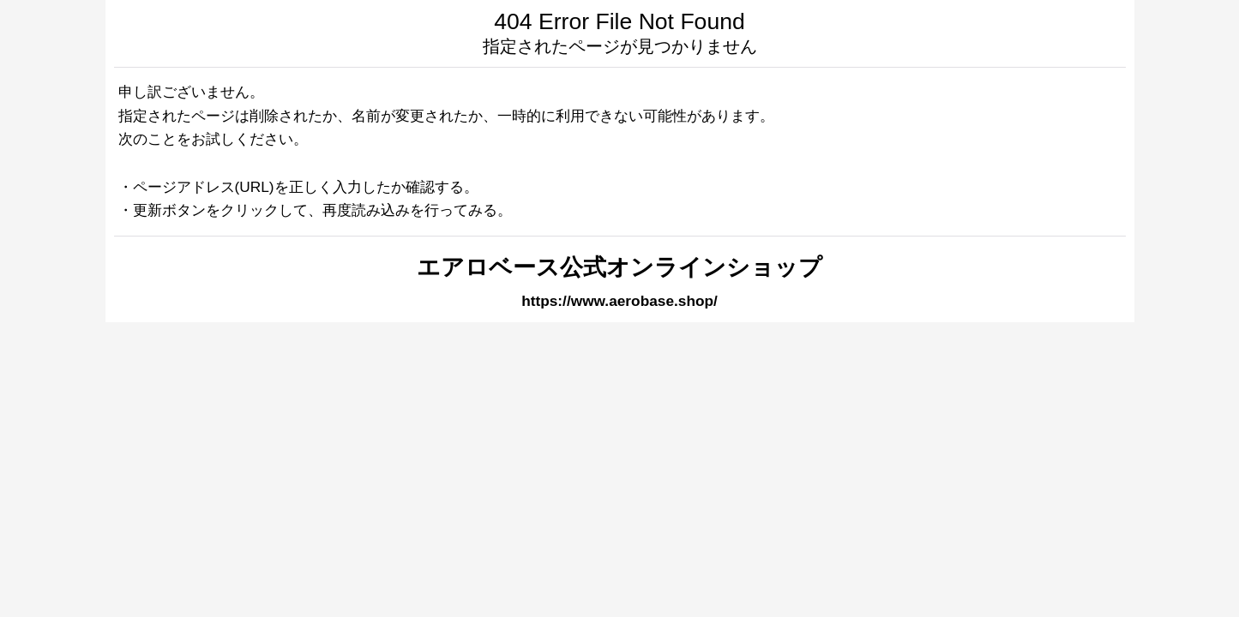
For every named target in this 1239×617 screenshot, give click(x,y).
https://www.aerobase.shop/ (619, 300)
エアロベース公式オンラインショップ (619, 267)
